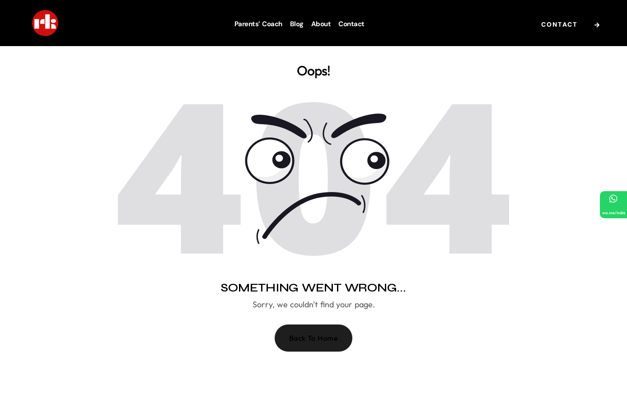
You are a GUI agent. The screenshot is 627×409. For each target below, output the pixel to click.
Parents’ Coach (258, 23)
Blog (297, 23)
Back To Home (313, 338)
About (321, 23)
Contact (351, 23)
